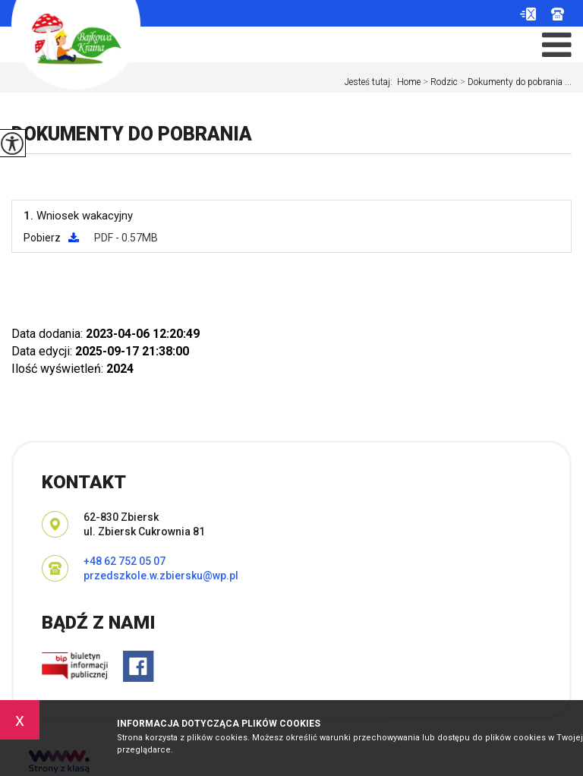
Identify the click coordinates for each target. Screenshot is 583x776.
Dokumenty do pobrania (131, 134)
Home (409, 82)
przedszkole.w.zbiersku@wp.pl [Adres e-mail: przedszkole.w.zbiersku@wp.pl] (161, 575)
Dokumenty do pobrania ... (515, 82)
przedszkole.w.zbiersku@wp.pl (528, 14)
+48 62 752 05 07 (557, 14)
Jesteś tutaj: (371, 82)
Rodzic (439, 82)
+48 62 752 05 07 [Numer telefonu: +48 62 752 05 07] (124, 561)
